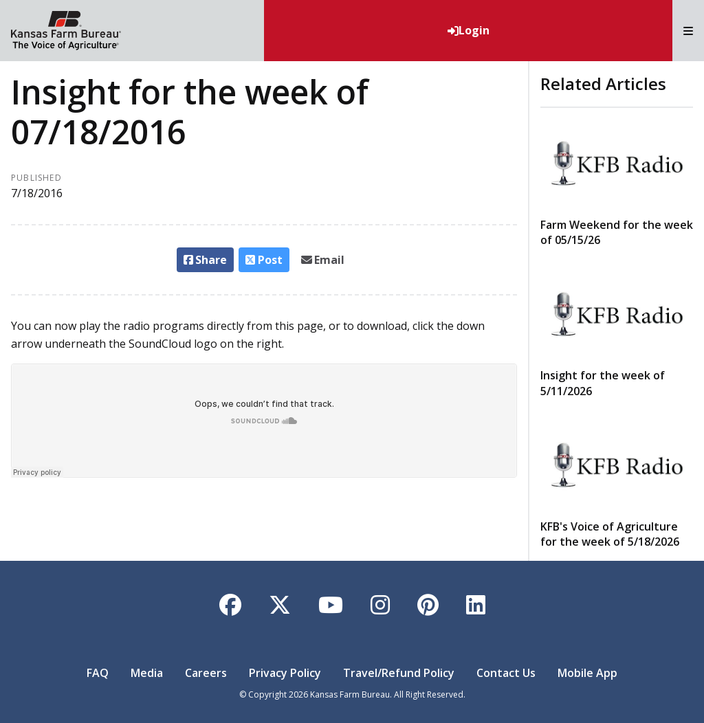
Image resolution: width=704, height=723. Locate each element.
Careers (206, 672)
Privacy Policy (285, 672)
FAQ (98, 672)
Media (147, 672)
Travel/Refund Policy (398, 672)
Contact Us (506, 672)
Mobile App (587, 672)
